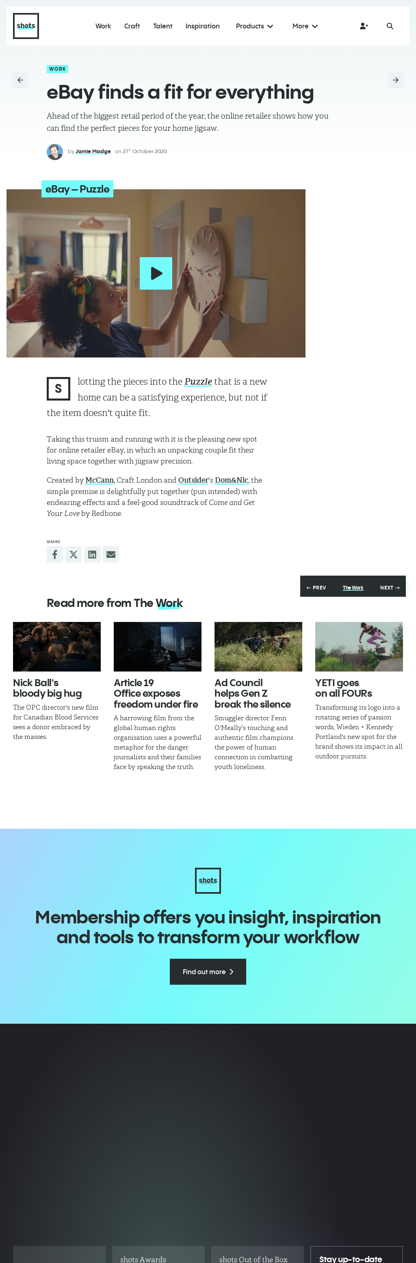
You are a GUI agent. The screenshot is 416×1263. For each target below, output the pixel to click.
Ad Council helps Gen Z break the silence (252, 693)
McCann (99, 480)
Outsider (193, 480)
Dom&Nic (231, 480)
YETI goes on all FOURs (343, 687)
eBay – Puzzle (77, 188)
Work (58, 69)
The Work (353, 587)
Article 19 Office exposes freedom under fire (156, 693)
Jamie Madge (93, 151)
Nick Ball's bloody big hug (47, 687)
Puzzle (198, 381)
